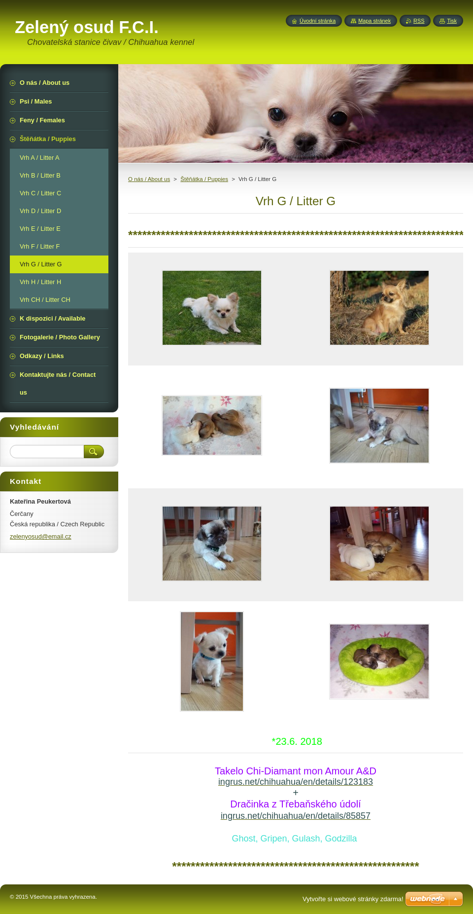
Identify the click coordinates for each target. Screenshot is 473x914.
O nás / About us (149, 179)
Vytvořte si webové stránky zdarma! (353, 899)
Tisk (452, 21)
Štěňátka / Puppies (204, 179)
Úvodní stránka (318, 21)
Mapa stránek (374, 21)
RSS (418, 21)
